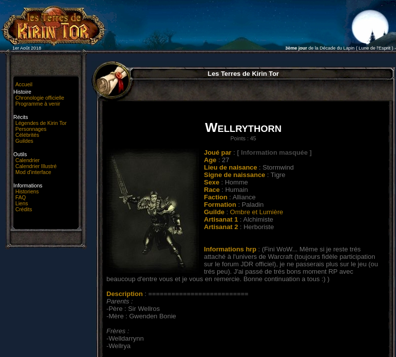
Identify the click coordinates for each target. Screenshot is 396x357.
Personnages (31, 129)
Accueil (23, 84)
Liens (21, 203)
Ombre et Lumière (256, 212)
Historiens (27, 191)
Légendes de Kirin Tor (40, 123)
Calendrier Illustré (36, 166)
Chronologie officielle (39, 98)
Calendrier (27, 160)
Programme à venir (37, 104)
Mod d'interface (33, 172)
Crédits (23, 209)
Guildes (24, 141)
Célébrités (27, 135)
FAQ (20, 197)
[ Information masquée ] (274, 152)
